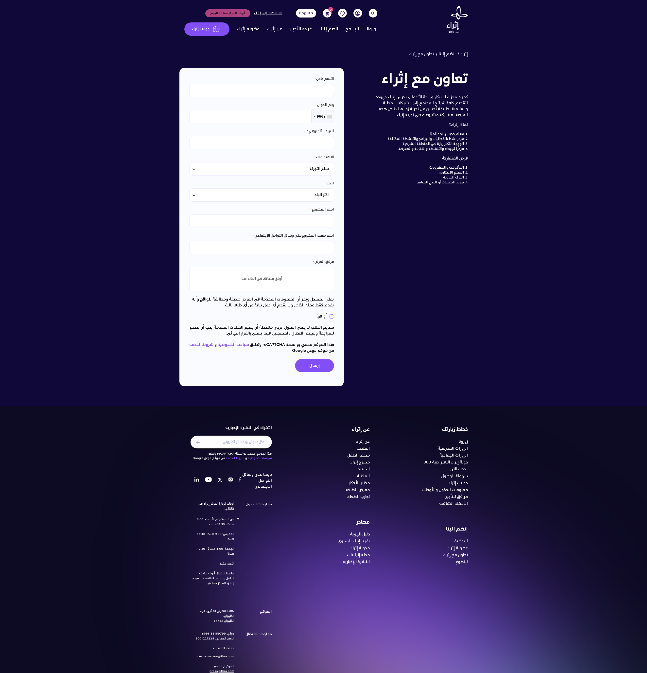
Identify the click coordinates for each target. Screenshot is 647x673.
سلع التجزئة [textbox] (319, 168)
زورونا (372, 29)
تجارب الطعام (358, 499)
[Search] (373, 13)
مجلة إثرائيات (358, 557)
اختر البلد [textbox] (322, 194)
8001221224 (204, 640)
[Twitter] (220, 482)
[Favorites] (342, 13)
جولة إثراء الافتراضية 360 (446, 464)
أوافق (322, 316)
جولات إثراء (206, 29)
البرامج (352, 29)
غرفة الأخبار (301, 29)
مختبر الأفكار (359, 485)
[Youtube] (208, 482)
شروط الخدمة (201, 345)
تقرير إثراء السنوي (354, 543)
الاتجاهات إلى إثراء (268, 13)
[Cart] (327, 13)
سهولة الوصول (454, 478)
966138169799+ (213, 635)
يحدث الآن (459, 471)
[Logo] (455, 21)
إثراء (464, 54)
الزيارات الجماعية (453, 457)
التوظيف (460, 543)
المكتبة (363, 478)
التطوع (461, 564)
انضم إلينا (328, 29)
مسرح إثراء (360, 464)
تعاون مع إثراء (455, 557)
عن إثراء (274, 29)
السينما (363, 471)
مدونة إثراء (360, 550)
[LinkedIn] (196, 482)
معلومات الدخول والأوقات (445, 492)
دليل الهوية (360, 536)
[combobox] (322, 116)
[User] (357, 13)
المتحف (363, 450)
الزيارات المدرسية (453, 450)
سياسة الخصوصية (233, 345)
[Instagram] (230, 482)
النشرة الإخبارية (356, 564)
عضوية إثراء (248, 29)
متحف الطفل (358, 457)
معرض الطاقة (358, 492)
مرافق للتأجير (456, 499)
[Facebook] (240, 482)
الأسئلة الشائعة (453, 505)
